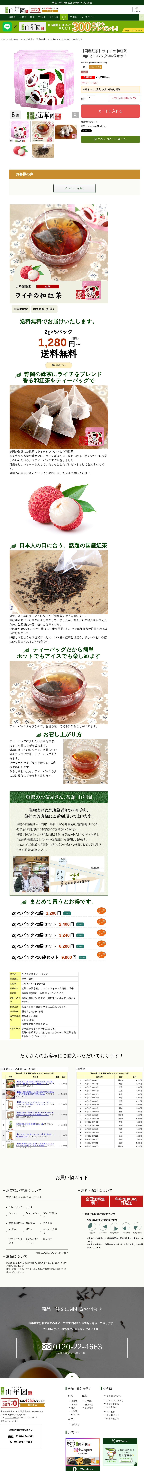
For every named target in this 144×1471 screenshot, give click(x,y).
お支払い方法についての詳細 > (52, 1253)
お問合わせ (111, 1407)
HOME (3, 39)
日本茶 (22, 17)
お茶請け (89, 1401)
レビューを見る (95, 67)
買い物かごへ (59, 365)
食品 (84, 1396)
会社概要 (110, 1412)
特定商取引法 (112, 1419)
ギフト (72, 1419)
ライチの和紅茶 (26, 39)
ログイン (137, 9)
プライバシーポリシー (10, 1421)
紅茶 (64, 17)
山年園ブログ (112, 1415)
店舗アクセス (112, 1404)
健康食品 (89, 1405)
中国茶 (73, 17)
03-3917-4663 (11, 1418)
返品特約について (89, 122)
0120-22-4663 (20, 1436)
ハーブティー (88, 17)
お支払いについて (114, 1401)
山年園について (113, 1396)
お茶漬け (89, 1408)
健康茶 (12, 17)
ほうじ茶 (53, 17)
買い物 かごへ (101, 911)
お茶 (10, 39)
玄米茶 (41, 17)
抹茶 (32, 17)
